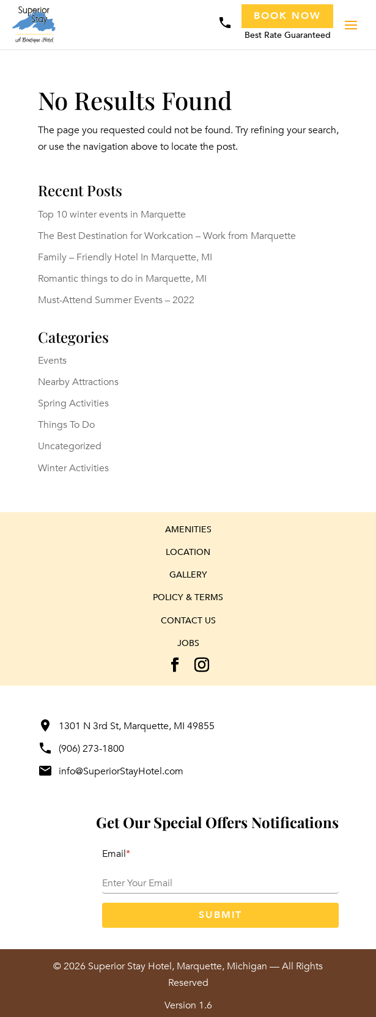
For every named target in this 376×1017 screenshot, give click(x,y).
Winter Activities (73, 468)
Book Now (287, 16)
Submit (220, 915)
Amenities (188, 529)
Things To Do (66, 424)
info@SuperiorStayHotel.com (110, 771)
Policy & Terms (188, 597)
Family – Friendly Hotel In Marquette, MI (125, 257)
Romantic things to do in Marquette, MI (122, 278)
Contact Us (188, 620)
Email (116, 854)
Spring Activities (73, 403)
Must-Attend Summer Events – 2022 (116, 300)
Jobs (188, 643)
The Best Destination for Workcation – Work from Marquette (167, 236)
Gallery (188, 575)
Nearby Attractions (78, 382)
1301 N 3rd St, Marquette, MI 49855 (126, 726)
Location (188, 552)
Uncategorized (69, 446)
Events (52, 360)
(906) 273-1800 (81, 748)
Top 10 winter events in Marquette (112, 214)
